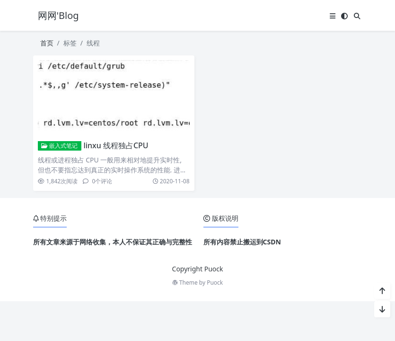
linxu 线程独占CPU (115, 145)
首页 (46, 42)
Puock (215, 282)
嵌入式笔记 (59, 146)
